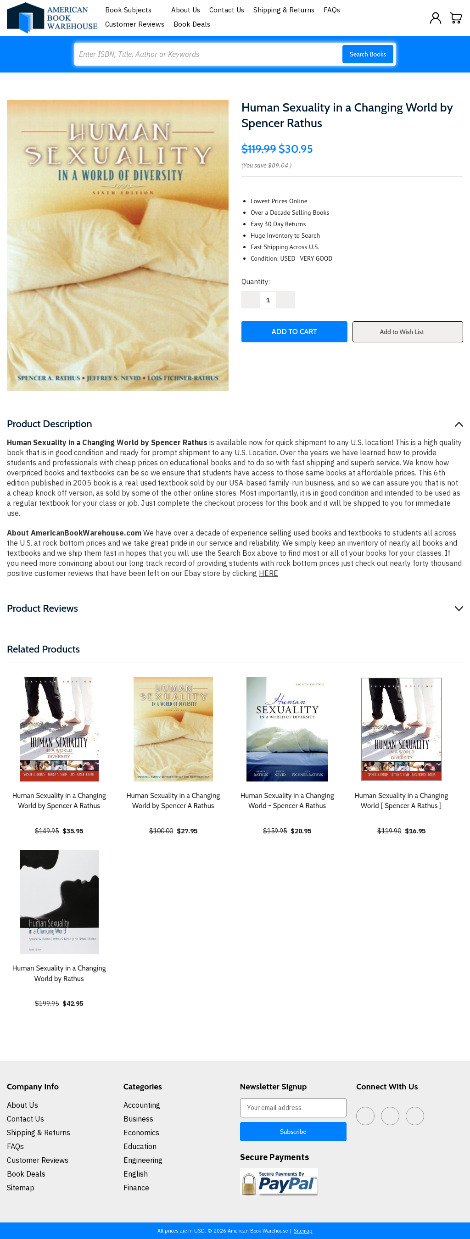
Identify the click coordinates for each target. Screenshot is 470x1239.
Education (140, 1146)
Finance (136, 1187)
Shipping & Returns (283, 10)
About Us (185, 10)
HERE (268, 573)
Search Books (368, 54)
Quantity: (255, 281)
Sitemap (20, 1187)
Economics (141, 1132)
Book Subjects (133, 10)
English (135, 1173)
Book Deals (191, 24)
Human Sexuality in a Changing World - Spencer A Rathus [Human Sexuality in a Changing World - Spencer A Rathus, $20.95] (287, 801)
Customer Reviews (134, 24)
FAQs (332, 10)
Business (138, 1118)
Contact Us (226, 10)
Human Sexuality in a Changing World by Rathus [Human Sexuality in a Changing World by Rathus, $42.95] (59, 973)
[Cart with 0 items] (456, 18)
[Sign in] (435, 18)
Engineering (142, 1160)
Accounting (141, 1105)
